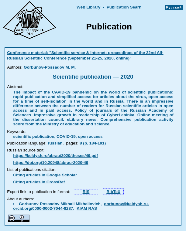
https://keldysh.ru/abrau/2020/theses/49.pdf (55, 155)
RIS (86, 191)
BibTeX (113, 191)
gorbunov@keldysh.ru (126, 204)
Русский (174, 7)
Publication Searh (124, 7)
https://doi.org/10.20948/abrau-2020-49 (50, 162)
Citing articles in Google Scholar (45, 175)
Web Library (88, 7)
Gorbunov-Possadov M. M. (50, 67)
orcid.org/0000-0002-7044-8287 (43, 208)
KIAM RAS (87, 208)
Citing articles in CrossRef (39, 182)
